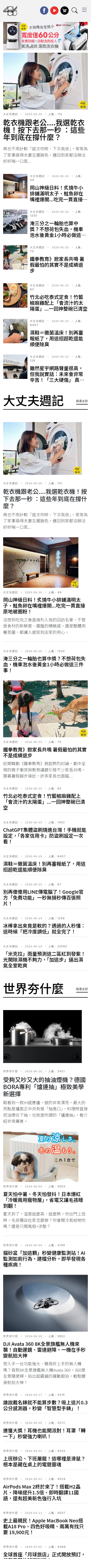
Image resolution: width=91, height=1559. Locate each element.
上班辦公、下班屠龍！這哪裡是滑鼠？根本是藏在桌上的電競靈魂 (44, 1461)
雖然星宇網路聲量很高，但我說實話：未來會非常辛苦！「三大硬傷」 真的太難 (57, 376)
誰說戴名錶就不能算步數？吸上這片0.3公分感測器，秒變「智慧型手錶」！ (45, 1405)
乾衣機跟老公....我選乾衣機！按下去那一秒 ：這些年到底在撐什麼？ (44, 129)
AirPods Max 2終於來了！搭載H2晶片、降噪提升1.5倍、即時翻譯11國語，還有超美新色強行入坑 (41, 1492)
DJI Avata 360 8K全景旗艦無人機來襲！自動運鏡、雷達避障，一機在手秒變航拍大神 (44, 1349)
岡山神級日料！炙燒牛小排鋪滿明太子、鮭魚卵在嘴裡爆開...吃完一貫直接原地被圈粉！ (59, 196)
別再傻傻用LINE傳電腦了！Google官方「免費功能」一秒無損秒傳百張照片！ (43, 897)
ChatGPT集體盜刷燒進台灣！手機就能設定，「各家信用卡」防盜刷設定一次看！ (44, 835)
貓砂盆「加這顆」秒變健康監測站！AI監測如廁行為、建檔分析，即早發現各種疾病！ (44, 1258)
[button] (30, 45)
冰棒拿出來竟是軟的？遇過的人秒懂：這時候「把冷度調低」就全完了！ (44, 928)
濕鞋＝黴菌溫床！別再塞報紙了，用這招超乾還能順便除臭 (56, 338)
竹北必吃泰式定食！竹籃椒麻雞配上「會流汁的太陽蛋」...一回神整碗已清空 (59, 302)
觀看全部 (82, 401)
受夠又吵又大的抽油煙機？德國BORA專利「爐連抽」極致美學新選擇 (44, 1086)
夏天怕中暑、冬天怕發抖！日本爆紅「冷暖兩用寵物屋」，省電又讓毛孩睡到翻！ (43, 1199)
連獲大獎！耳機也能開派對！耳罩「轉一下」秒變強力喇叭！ (44, 1433)
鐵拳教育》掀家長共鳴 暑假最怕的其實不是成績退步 (57, 264)
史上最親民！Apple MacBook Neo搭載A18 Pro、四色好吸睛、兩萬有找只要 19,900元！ (43, 1526)
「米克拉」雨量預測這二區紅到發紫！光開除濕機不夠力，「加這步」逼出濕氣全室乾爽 (44, 959)
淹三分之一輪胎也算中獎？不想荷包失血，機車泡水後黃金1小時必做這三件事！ (58, 232)
